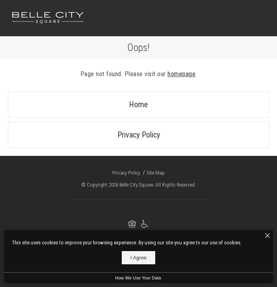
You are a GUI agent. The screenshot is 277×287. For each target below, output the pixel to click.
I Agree (138, 258)
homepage (181, 74)
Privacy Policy (138, 135)
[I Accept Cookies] (267, 236)
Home (138, 104)
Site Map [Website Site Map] (156, 173)
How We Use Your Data (138, 277)
